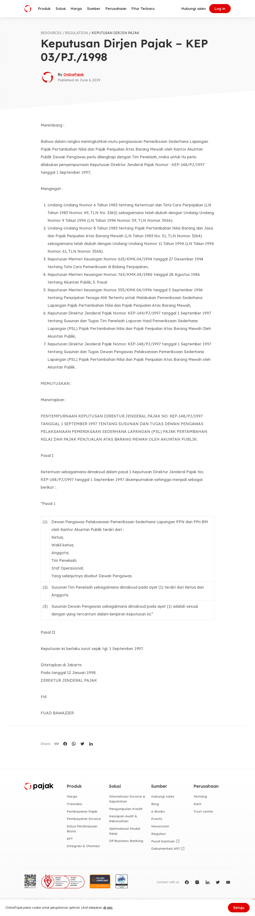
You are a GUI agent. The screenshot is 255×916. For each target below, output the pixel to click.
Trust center (203, 811)
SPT (70, 838)
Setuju (238, 907)
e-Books (158, 811)
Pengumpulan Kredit (126, 809)
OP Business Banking (126, 841)
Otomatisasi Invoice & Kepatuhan (127, 798)
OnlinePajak (73, 74)
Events (156, 818)
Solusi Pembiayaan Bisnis (82, 828)
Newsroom (160, 826)
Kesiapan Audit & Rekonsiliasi (123, 818)
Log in (220, 8)
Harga (72, 796)
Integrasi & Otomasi (83, 846)
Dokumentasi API (165, 848)
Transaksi (74, 804)
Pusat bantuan (163, 841)
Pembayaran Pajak (82, 811)
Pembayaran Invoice (84, 818)
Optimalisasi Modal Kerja (124, 831)
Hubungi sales (193, 8)
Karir (197, 804)
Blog (155, 804)
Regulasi (158, 833)
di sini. (108, 908)
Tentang (200, 796)
